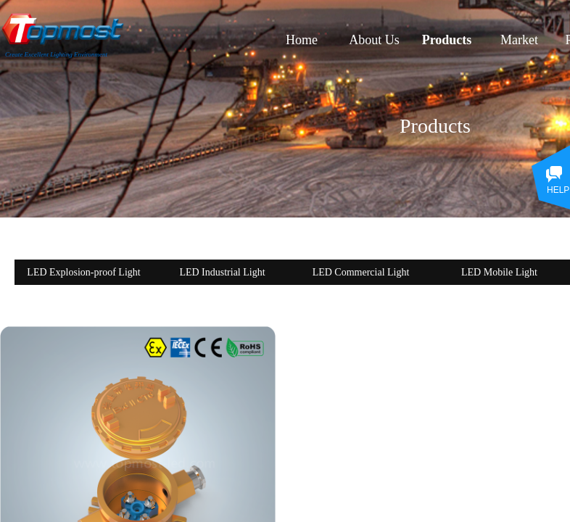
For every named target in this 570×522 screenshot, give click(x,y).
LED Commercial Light (361, 272)
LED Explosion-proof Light (83, 272)
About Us (374, 40)
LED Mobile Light (499, 272)
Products (447, 40)
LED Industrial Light (222, 272)
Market (519, 40)
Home (302, 40)
